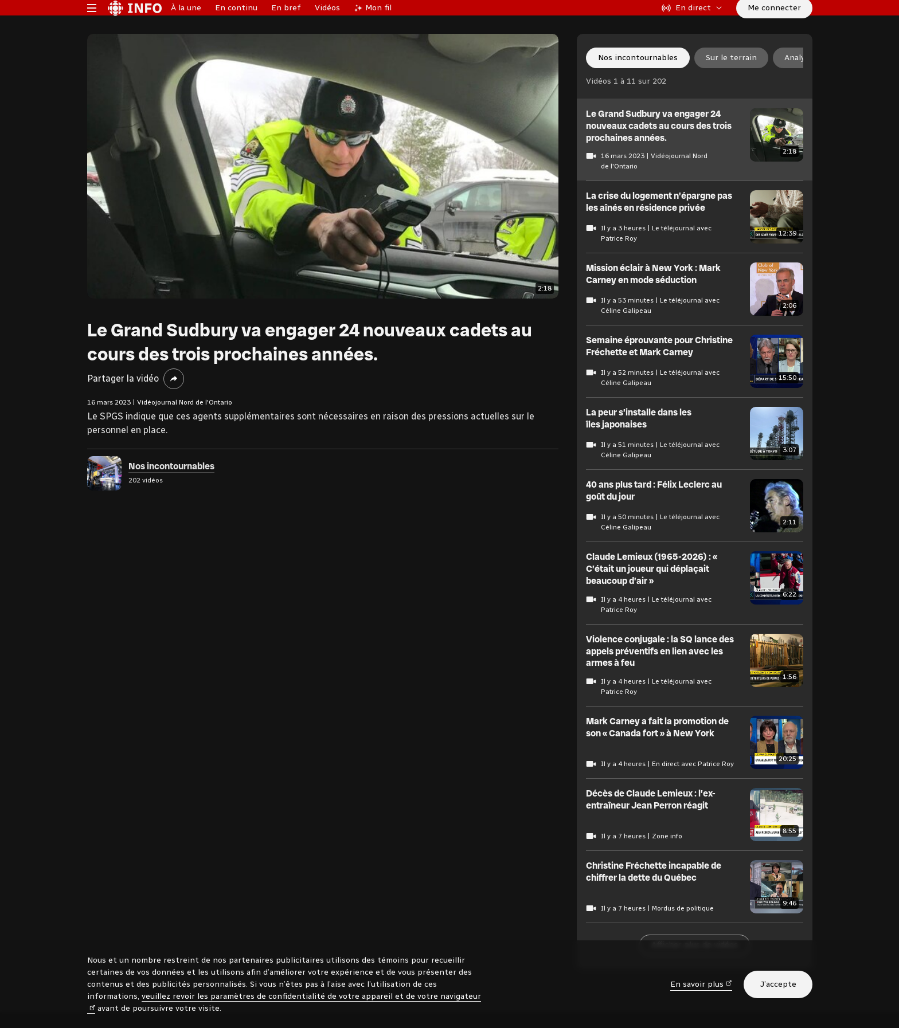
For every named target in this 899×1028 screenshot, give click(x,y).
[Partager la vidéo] (173, 413)
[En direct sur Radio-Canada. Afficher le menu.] (692, 25)
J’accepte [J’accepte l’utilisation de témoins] (778, 984)
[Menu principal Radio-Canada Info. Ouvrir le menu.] (91, 25)
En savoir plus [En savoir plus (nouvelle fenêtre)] (701, 983)
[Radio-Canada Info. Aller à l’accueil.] (135, 25)
